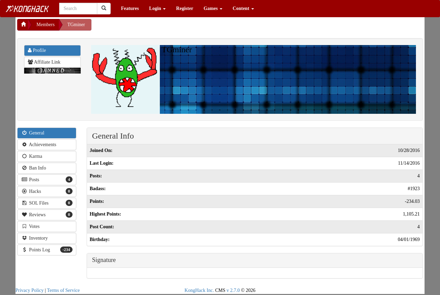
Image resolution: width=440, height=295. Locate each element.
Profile (37, 50)
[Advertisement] (146, 27)
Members (45, 24)
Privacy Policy (29, 290)
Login (157, 8)
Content (243, 8)
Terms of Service (63, 290)
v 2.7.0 (233, 290)
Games (213, 8)
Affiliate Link (44, 62)
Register (184, 8)
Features (130, 8)
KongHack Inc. (199, 290)
